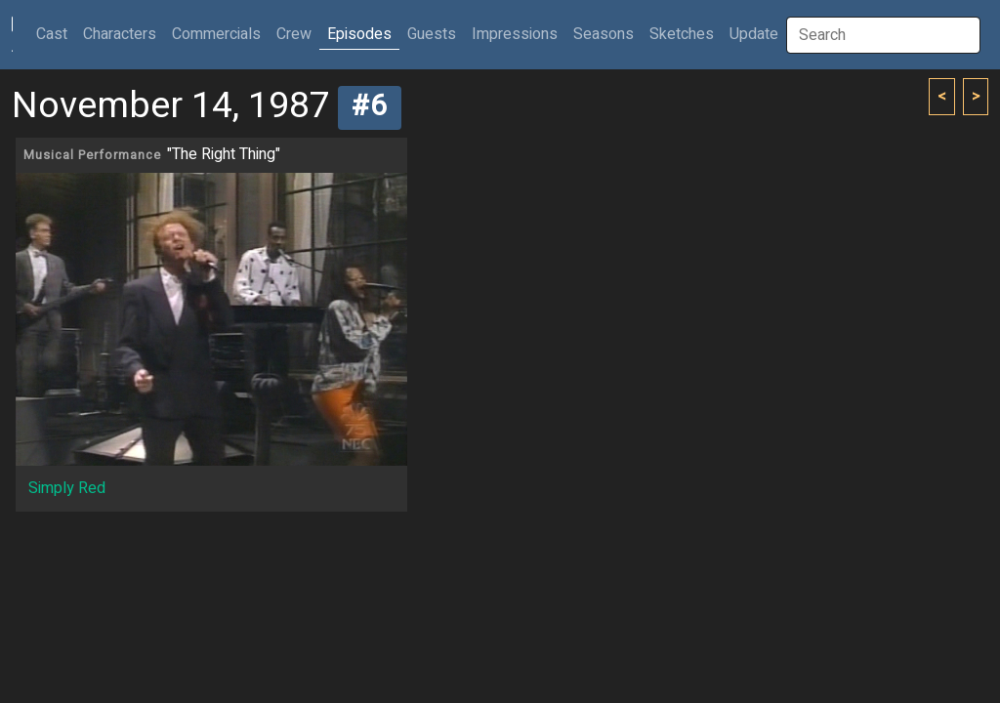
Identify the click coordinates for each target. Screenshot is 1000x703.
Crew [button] (294, 34)
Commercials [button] (216, 34)
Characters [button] (119, 34)
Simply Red (66, 488)
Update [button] (753, 34)
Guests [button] (431, 34)
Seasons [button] (603, 34)
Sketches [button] (681, 34)
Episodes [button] (359, 34)
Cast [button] (55, 33)
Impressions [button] (515, 34)
